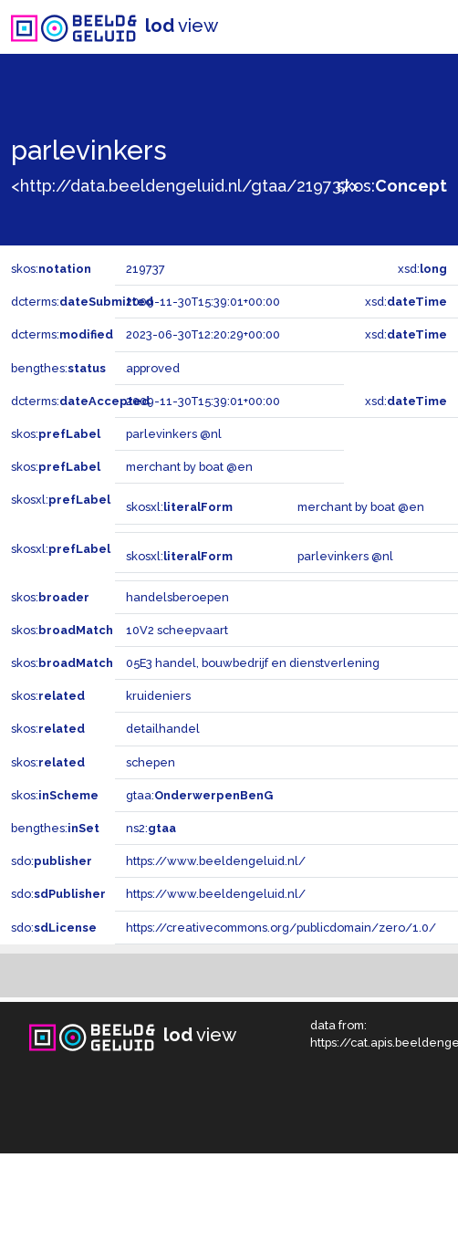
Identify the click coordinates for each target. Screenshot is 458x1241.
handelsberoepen (177, 597)
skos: (392, 185)
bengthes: (58, 368)
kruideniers (158, 696)
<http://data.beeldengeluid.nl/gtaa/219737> (185, 185)
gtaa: (199, 795)
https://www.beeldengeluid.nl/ (216, 861)
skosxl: (60, 499)
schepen (150, 762)
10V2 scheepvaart (177, 630)
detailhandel (163, 728)
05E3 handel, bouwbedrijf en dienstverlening (253, 663)
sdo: (51, 861)
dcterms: (82, 301)
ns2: (151, 828)
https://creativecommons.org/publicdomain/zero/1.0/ (281, 927)
